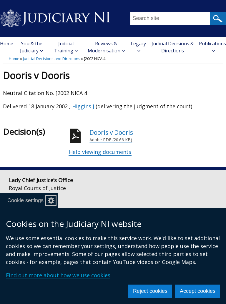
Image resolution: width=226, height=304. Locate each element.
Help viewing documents (100, 151)
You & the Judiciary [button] (31, 47)
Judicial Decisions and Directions (51, 58)
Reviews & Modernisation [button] (106, 47)
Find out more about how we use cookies (58, 275)
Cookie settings (25, 200)
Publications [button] (212, 46)
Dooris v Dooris (156, 136)
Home (6, 43)
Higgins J (83, 106)
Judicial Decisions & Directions (173, 47)
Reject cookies (150, 291)
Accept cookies (197, 291)
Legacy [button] (138, 46)
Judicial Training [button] (66, 47)
